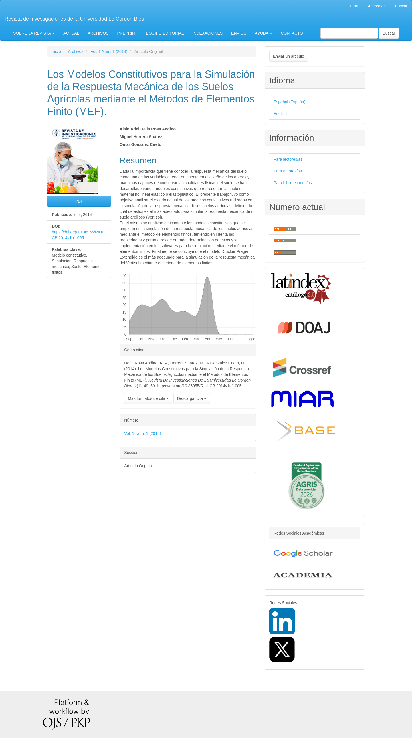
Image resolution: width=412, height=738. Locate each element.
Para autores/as (288, 171)
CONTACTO (292, 33)
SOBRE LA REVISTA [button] (34, 33)
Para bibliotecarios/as (293, 182)
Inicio (56, 51)
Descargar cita (191, 398)
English (280, 113)
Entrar (353, 6)
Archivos (75, 51)
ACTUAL (71, 33)
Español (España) (289, 102)
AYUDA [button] (263, 33)
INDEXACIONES (207, 33)
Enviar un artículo (288, 56)
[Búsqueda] (349, 33)
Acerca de (377, 6)
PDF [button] (79, 201)
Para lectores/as (288, 159)
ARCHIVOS (98, 33)
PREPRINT (127, 33)
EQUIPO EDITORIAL (165, 33)
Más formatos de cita (148, 398)
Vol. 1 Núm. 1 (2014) (109, 51)
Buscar (401, 6)
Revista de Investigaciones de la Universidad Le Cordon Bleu (74, 19)
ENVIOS (238, 33)
